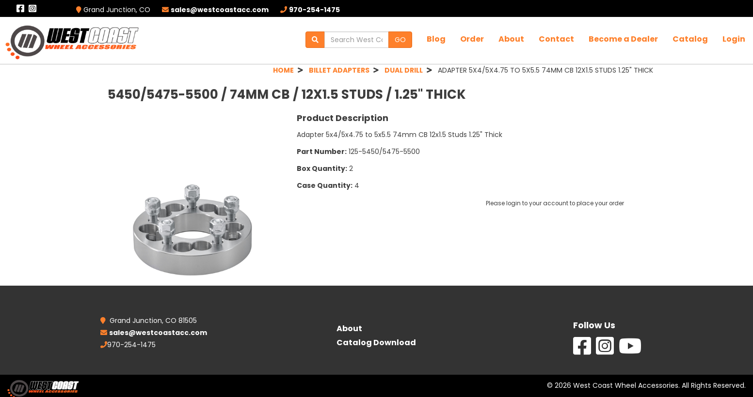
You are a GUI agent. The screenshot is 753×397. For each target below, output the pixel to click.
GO (400, 40)
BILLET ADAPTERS (339, 70)
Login (733, 38)
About (511, 38)
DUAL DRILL (404, 70)
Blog (436, 38)
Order (472, 38)
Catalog (690, 38)
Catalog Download (376, 342)
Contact (556, 38)
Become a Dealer (623, 38)
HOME (283, 70)
